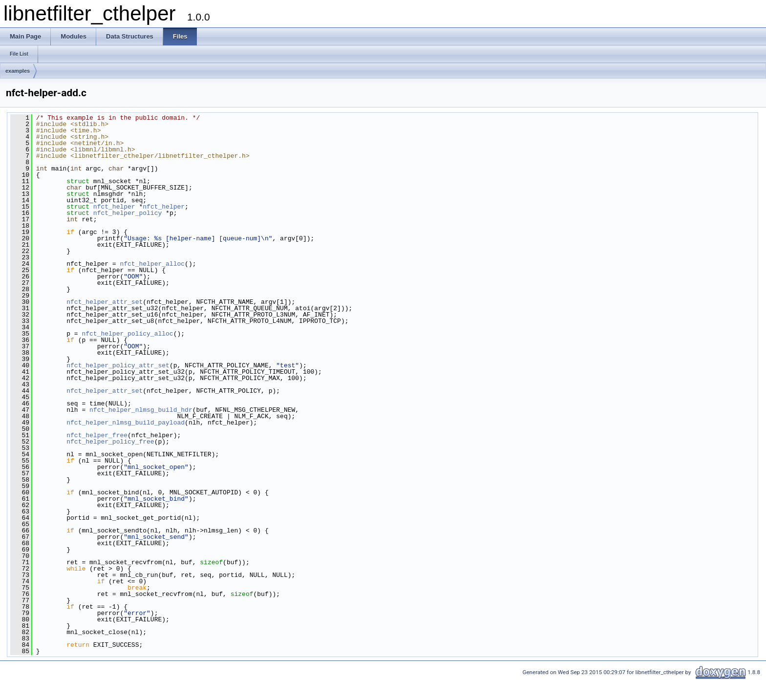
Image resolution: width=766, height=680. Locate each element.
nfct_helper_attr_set (104, 302)
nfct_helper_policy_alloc (127, 333)
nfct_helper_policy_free (110, 441)
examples (17, 71)
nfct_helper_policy (127, 213)
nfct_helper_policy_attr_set (118, 365)
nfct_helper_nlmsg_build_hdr (140, 409)
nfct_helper (114, 206)
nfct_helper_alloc (152, 263)
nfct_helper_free (97, 435)
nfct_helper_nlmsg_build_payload (125, 422)
